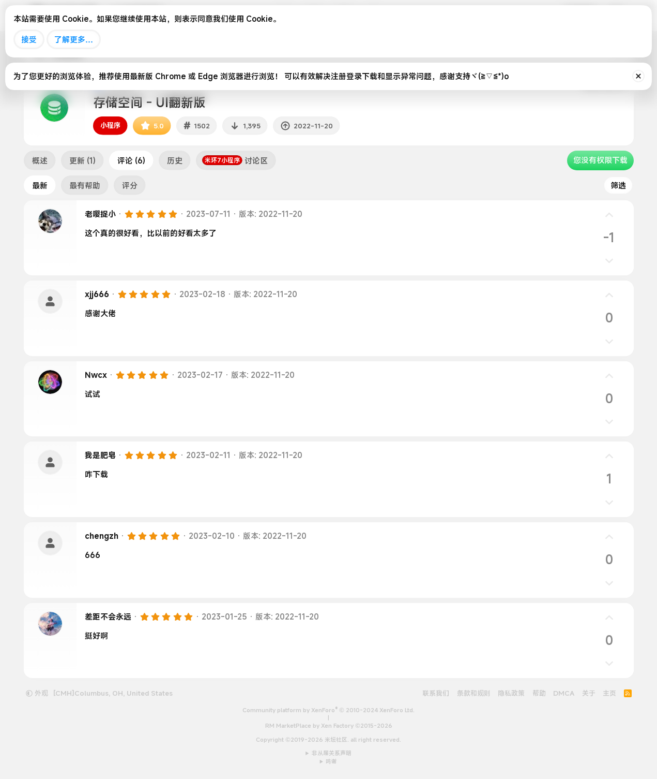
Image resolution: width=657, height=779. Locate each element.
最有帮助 (84, 185)
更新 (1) (82, 160)
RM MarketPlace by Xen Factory (328, 725)
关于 (588, 693)
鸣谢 (331, 761)
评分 (129, 185)
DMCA (563, 693)
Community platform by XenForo (328, 710)
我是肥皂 (100, 455)
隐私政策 (511, 693)
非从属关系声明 (332, 753)
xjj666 (97, 294)
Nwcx (96, 375)
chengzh (101, 536)
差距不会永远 (108, 616)
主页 (609, 693)
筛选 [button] (618, 185)
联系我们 (435, 693)
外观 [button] (37, 693)
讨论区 (235, 160)
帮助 (539, 693)
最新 (40, 185)
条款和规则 (474, 693)
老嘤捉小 (100, 214)
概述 (40, 160)
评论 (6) (131, 160)
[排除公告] (638, 76)
